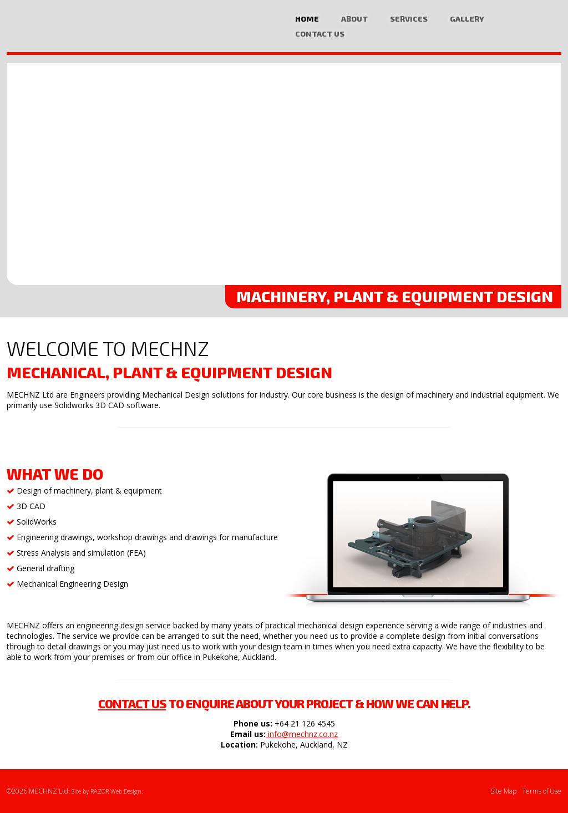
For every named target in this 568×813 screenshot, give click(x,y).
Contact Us (319, 33)
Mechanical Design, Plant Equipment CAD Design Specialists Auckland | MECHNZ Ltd (65, 28)
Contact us (132, 703)
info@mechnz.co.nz (302, 734)
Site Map (503, 791)
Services (409, 18)
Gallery (467, 18)
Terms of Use (541, 791)
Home (307, 18)
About (354, 18)
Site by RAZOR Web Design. (107, 791)
